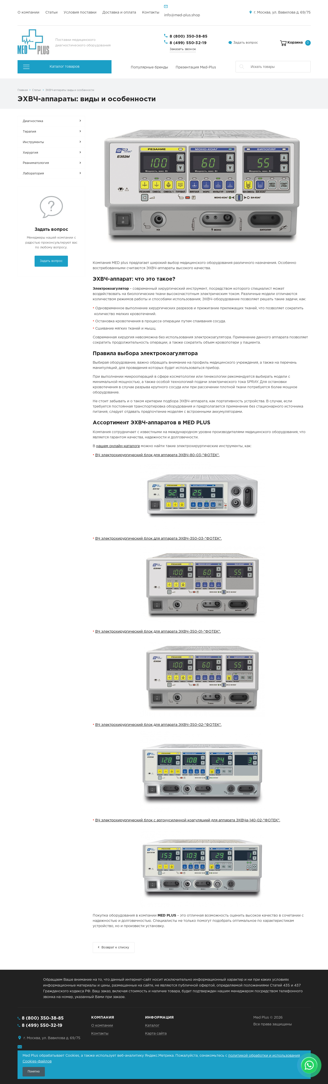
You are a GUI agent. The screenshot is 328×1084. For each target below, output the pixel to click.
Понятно (34, 1071)
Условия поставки (80, 12)
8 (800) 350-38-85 (189, 36)
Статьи (51, 12)
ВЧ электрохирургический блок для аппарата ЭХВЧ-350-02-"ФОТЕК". (158, 724)
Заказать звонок (183, 49)
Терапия (29, 131)
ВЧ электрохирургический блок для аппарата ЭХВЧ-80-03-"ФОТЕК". (157, 455)
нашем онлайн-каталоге (118, 446)
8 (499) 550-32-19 (188, 43)
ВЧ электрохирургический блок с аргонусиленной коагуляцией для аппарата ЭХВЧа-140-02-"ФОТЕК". (187, 820)
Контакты (150, 12)
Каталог (152, 1025)
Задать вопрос (245, 42)
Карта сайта (156, 1033)
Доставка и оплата (119, 12)
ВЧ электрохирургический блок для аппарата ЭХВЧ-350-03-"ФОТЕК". (158, 538)
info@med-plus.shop (182, 15)
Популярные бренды (149, 67)
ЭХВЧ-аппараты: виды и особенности (69, 90)
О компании (28, 12)
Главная (23, 90)
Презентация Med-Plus (196, 67)
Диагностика (33, 121)
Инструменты (33, 142)
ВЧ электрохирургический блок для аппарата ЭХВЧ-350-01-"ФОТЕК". (158, 631)
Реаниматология (36, 163)
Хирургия (30, 152)
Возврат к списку (115, 947)
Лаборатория (33, 173)
